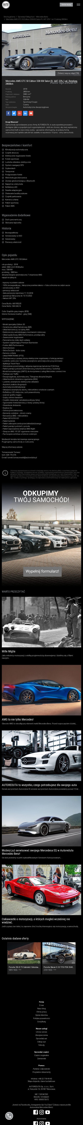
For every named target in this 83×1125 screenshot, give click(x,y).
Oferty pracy (41, 1012)
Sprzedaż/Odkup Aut (26, 17)
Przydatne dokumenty (42, 1072)
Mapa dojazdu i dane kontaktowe (41, 1081)
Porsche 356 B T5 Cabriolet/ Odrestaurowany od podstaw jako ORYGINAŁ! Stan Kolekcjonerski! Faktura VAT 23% (24, 967)
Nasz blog (41, 1008)
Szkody (41, 1045)
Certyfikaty (41, 1022)
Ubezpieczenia (41, 1035)
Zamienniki (41, 1059)
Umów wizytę (66, 5)
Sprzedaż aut (41, 1038)
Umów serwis (41, 1032)
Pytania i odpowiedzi (41, 1069)
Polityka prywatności (41, 1018)
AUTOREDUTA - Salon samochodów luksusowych (6, 5)
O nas (41, 1005)
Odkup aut (41, 1042)
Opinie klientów (41, 1015)
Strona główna (9, 17)
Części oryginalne (41, 1055)
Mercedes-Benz (42, 17)
